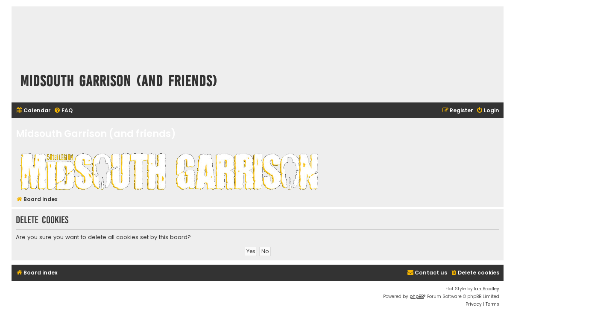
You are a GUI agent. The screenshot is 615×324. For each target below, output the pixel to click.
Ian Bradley (486, 289)
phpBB (417, 296)
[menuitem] (33, 111)
